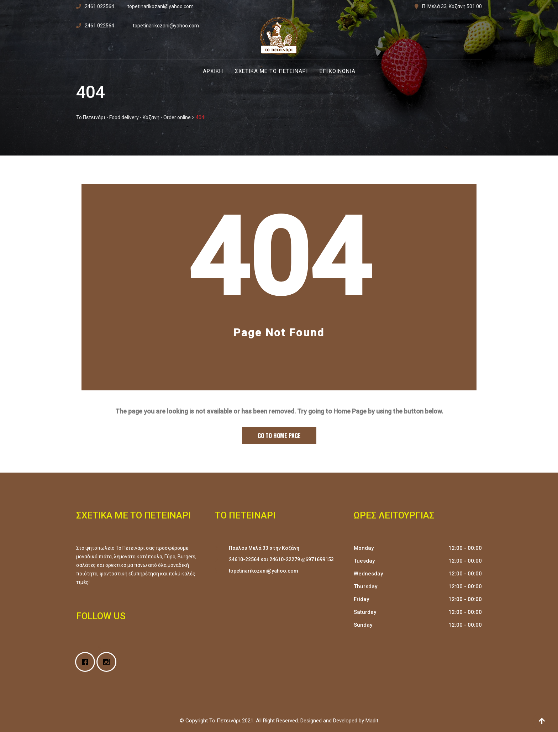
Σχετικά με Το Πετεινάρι (271, 71)
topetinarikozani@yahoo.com (160, 6)
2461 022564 (99, 6)
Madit (371, 720)
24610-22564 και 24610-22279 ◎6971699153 (281, 559)
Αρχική (213, 71)
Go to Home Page (279, 435)
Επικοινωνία (338, 71)
